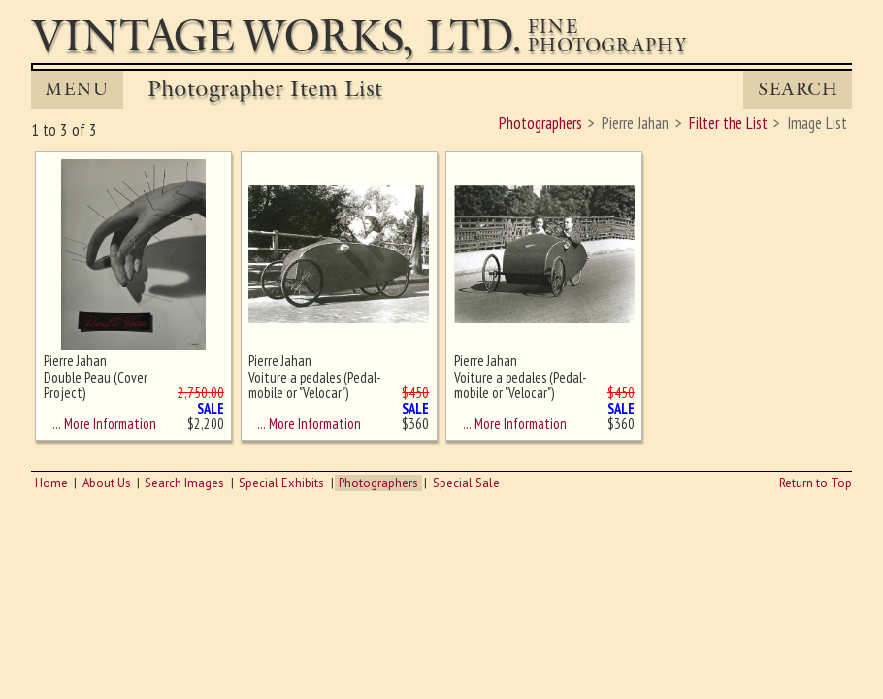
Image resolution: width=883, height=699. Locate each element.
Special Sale (466, 483)
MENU (77, 89)
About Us (106, 483)
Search (798, 89)
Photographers (378, 483)
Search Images (184, 483)
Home (51, 483)
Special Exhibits (281, 483)
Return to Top (815, 483)
